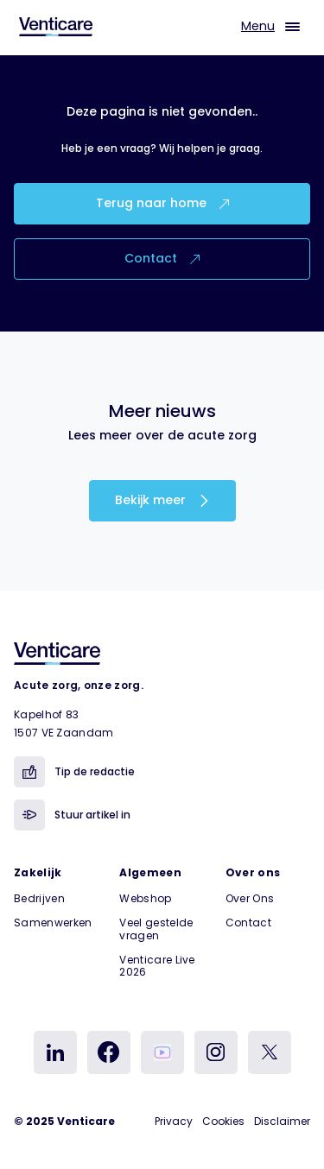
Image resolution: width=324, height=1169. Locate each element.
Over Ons (250, 898)
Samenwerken (53, 922)
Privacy (174, 1121)
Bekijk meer (162, 500)
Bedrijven (39, 898)
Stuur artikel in (72, 815)
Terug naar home (162, 203)
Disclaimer (282, 1121)
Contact (162, 258)
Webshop (145, 898)
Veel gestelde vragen (156, 928)
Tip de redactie (74, 771)
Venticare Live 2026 (156, 965)
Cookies (223, 1121)
